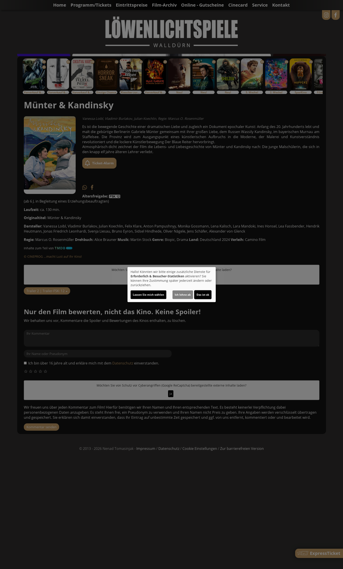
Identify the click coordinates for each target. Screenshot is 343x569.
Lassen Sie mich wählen (148, 295)
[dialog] (171, 284)
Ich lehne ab (183, 295)
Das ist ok (203, 295)
